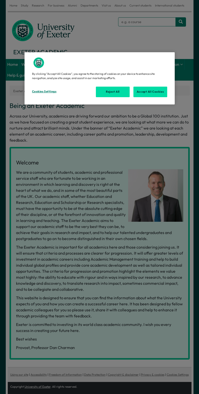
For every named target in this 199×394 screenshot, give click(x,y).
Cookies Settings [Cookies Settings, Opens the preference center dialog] (44, 91)
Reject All (113, 91)
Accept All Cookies (150, 91)
